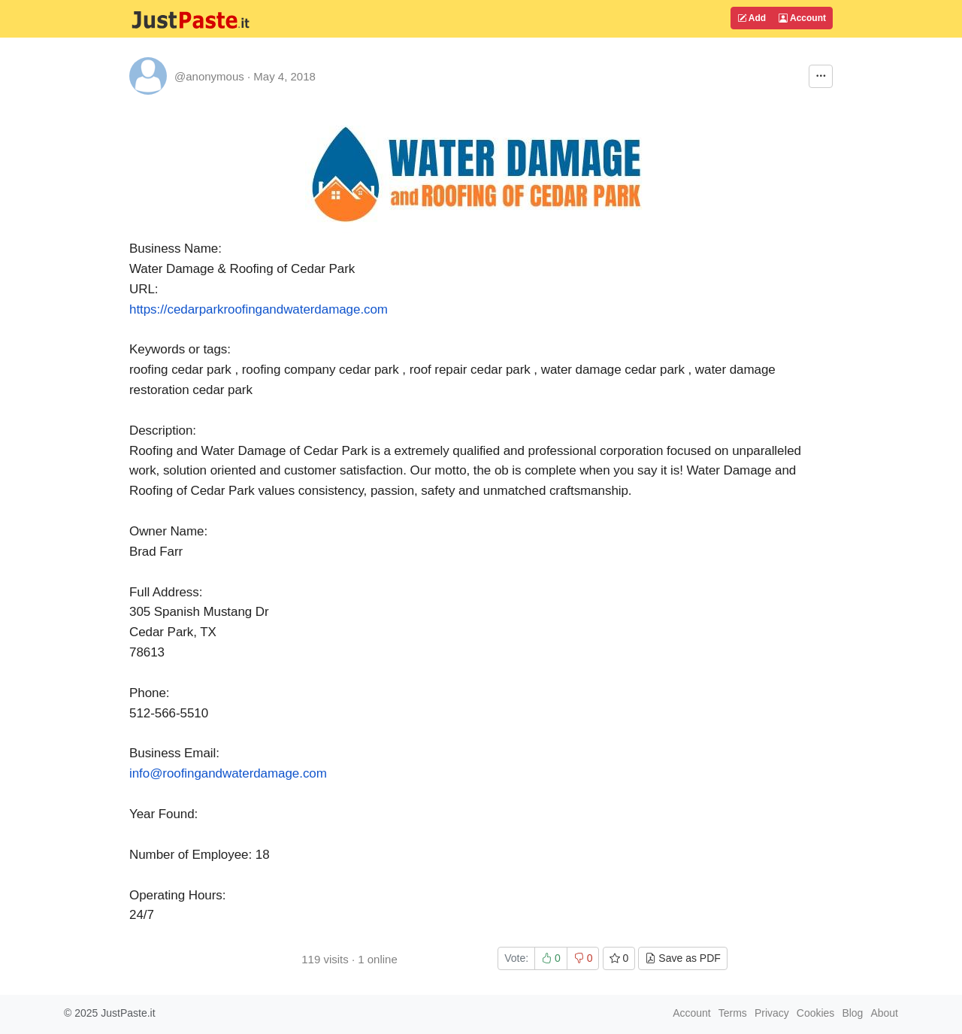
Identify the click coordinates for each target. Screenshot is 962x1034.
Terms (732, 1013)
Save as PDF (682, 958)
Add (751, 18)
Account (802, 18)
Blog (852, 1013)
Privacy (772, 1013)
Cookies (816, 1013)
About (884, 1013)
